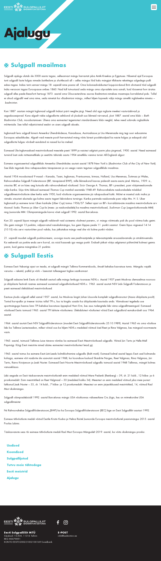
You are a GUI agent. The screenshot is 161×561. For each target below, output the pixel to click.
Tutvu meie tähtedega (24, 465)
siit (91, 345)
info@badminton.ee (67, 536)
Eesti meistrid (17, 471)
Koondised (15, 452)
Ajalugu (13, 478)
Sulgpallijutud (17, 458)
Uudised (13, 445)
